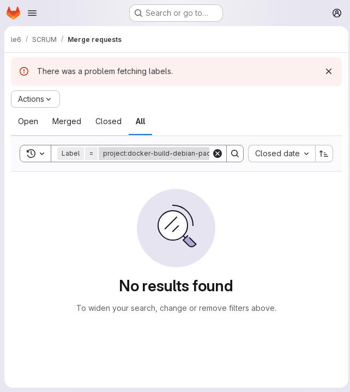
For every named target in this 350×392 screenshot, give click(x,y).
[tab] (28, 121)
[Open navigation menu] (32, 13)
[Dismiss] (326, 71)
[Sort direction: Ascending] (321, 153)
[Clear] (214, 153)
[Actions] (35, 99)
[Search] (232, 153)
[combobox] (278, 153)
